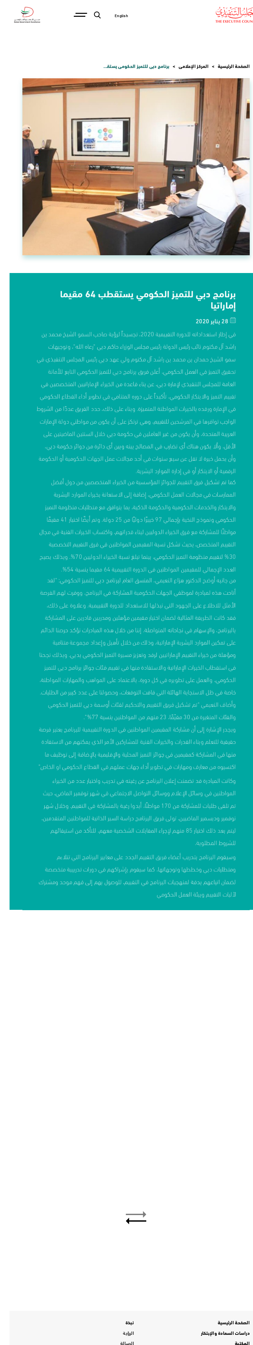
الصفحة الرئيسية (224, 66)
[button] (126, 1214)
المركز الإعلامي (184, 66)
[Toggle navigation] (70, 15)
